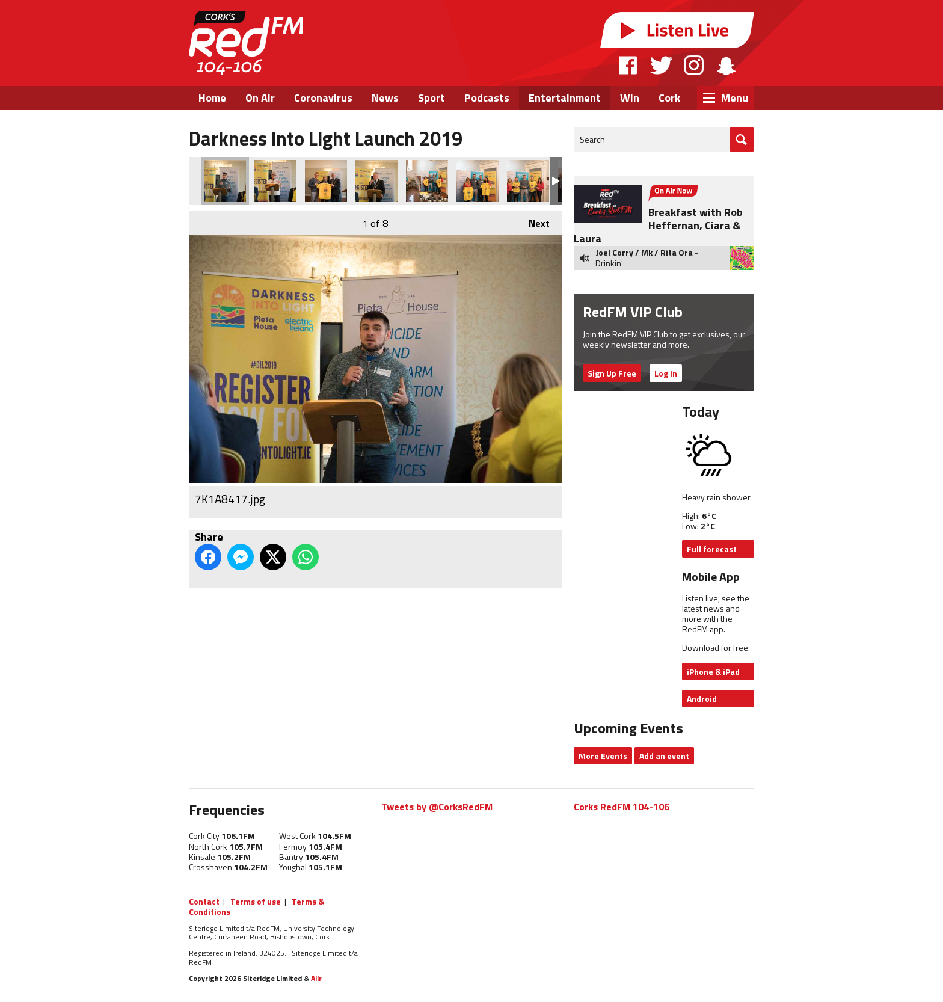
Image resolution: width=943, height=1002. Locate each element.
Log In (665, 373)
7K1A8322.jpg (427, 181)
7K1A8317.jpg (477, 181)
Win (629, 98)
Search (592, 139)
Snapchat (726, 65)
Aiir (316, 978)
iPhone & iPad (713, 671)
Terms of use (255, 901)
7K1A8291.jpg (528, 181)
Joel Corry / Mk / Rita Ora (644, 252)
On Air (260, 98)
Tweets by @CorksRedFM (437, 806)
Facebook (628, 65)
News (385, 98)
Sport (431, 98)
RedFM (246, 43)
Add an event (664, 755)
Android (702, 698)
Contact (204, 901)
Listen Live (677, 30)
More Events (603, 755)
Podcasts (486, 98)
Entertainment (565, 98)
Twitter (661, 65)
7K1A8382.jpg (376, 181)
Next (533, 220)
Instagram (694, 65)
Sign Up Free (612, 373)
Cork (669, 98)
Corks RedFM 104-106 (621, 806)
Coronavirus (323, 98)
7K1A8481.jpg (326, 181)
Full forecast (712, 548)
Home (212, 98)
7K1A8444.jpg (275, 181)
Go (742, 139)
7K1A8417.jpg (225, 181)
